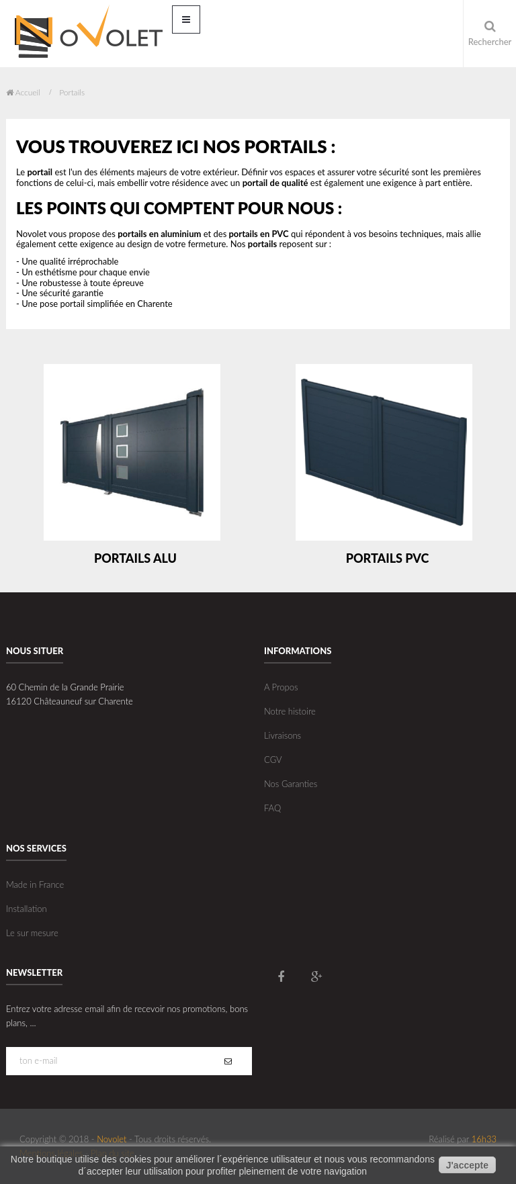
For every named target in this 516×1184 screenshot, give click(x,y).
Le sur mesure (32, 932)
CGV (273, 759)
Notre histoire (290, 711)
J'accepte (467, 1165)
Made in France (35, 884)
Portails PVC (387, 558)
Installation (26, 908)
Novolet (111, 1139)
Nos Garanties (290, 783)
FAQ (272, 808)
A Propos (281, 687)
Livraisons (282, 735)
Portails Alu (135, 558)
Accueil (23, 92)
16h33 (484, 1139)
